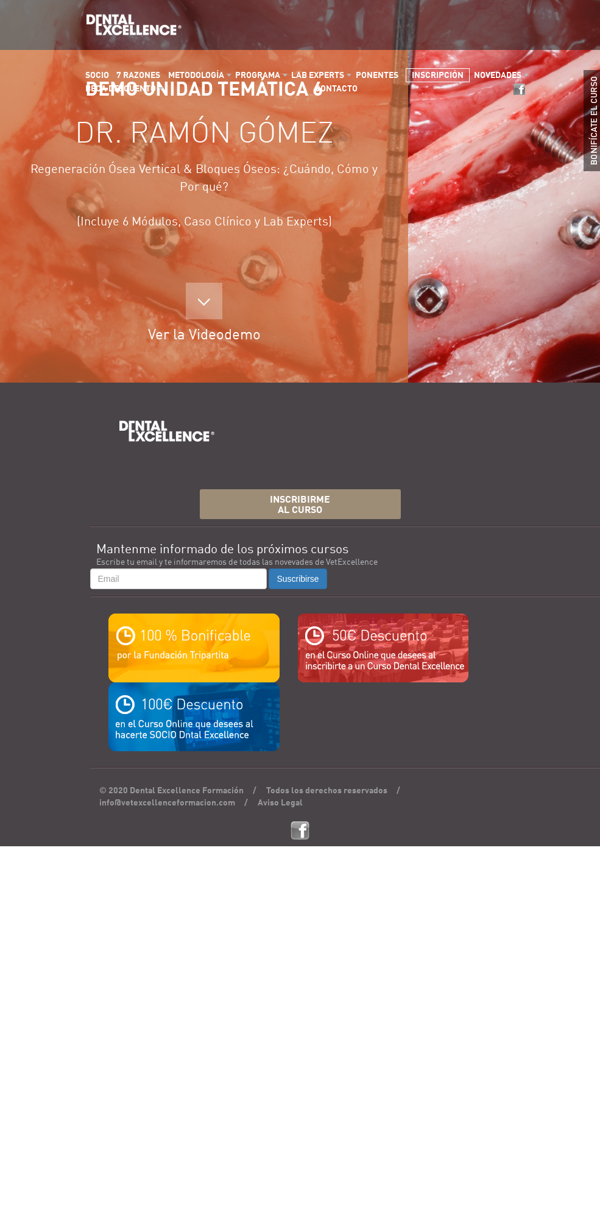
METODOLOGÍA (196, 75)
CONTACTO (336, 89)
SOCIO (97, 75)
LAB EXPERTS (317, 75)
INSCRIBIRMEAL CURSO (300, 505)
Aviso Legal (280, 803)
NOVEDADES (497, 75)
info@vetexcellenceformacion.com (167, 803)
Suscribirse (298, 579)
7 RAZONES (138, 75)
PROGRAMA (257, 75)
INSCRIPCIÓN (438, 75)
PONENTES (377, 75)
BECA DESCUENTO (120, 89)
